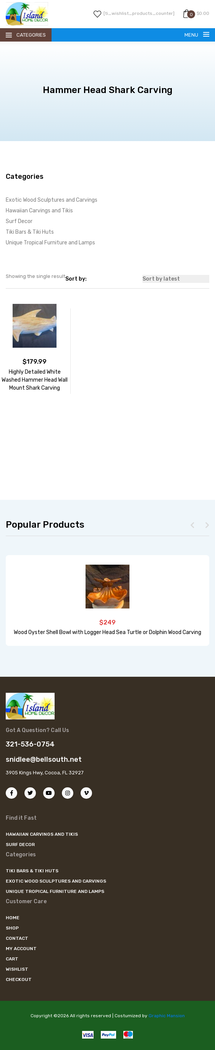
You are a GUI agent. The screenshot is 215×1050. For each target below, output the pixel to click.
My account (21, 948)
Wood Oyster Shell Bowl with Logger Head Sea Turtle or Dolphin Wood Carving (107, 632)
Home (12, 917)
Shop (12, 928)
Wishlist (17, 969)
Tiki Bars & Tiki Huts (30, 232)
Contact (17, 938)
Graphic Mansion (167, 1015)
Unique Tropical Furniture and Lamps (50, 242)
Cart (12, 959)
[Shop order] (175, 279)
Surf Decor (19, 221)
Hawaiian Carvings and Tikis (39, 210)
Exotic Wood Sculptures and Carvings (51, 200)
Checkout (19, 979)
